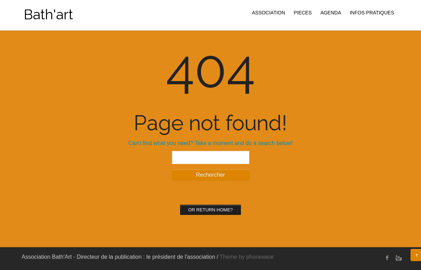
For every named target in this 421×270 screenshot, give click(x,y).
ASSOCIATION (268, 12)
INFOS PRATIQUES (372, 12)
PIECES (303, 12)
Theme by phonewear (247, 257)
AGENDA (330, 12)
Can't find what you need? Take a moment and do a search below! (211, 143)
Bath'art (48, 14)
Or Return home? (210, 209)
